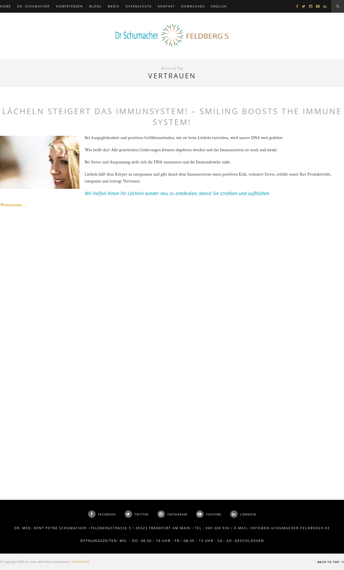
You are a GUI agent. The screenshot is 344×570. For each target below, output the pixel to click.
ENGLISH (219, 6)
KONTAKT (166, 6)
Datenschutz (139, 6)
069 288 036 (218, 528)
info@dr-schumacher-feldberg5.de (290, 528)
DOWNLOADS (193, 6)
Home (5, 6)
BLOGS (95, 6)
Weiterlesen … (13, 205)
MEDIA (113, 6)
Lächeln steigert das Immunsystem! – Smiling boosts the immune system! (172, 116)
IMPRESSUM (81, 562)
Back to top (331, 562)
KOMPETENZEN (69, 6)
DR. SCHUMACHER (33, 6)
